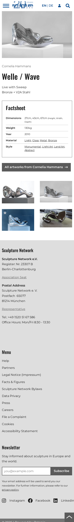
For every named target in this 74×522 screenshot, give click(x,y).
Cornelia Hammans (16, 66)
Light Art (47, 146)
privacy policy (10, 489)
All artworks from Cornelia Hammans (36, 167)
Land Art (59, 146)
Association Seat (14, 277)
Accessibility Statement (20, 431)
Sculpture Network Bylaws (22, 389)
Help (5, 361)
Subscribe (61, 471)
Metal (43, 140)
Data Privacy (11, 396)
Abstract (30, 150)
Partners (8, 368)
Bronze (52, 140)
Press (6, 403)
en (44, 5)
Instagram (13, 500)
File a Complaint (14, 417)
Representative (13, 309)
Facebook (39, 500)
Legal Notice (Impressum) (21, 375)
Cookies (8, 424)
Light (28, 140)
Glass (35, 140)
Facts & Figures (13, 382)
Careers (7, 410)
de (51, 5)
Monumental (33, 146)
